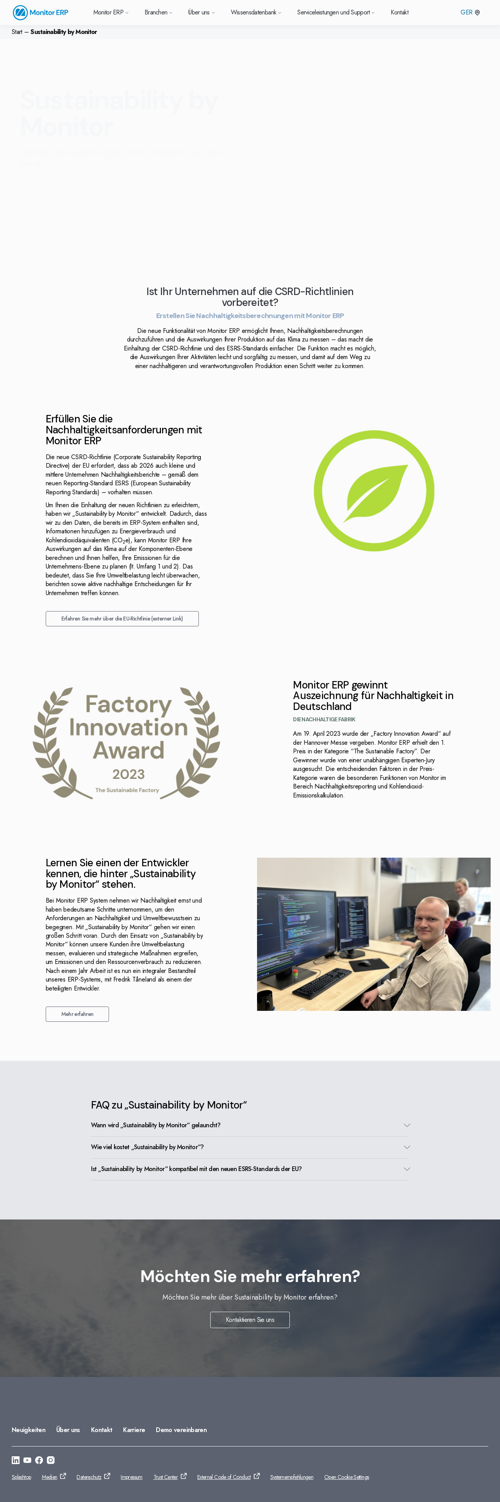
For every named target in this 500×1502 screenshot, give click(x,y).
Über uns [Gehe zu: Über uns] (68, 1429)
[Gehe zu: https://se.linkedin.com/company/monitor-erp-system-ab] (16, 1461)
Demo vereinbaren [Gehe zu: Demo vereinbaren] (181, 1429)
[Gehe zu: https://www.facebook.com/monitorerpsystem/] (39, 1461)
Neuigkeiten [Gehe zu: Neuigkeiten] (28, 1429)
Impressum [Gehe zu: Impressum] (131, 1477)
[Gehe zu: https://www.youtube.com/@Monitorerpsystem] (27, 1461)
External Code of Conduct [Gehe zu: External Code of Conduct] (224, 1477)
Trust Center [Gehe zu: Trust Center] (166, 1477)
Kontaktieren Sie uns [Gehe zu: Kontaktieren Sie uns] (250, 1319)
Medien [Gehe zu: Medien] (49, 1477)
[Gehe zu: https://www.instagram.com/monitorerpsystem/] (51, 1461)
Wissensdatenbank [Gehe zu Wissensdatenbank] (256, 12)
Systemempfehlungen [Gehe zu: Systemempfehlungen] (291, 1477)
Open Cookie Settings (346, 1477)
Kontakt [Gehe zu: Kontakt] (101, 1429)
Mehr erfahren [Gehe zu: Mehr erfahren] (78, 1014)
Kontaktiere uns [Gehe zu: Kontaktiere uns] (53, 192)
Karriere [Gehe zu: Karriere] (134, 1429)
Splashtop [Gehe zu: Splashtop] (21, 1477)
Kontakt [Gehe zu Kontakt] (399, 12)
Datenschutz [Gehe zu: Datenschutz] (89, 1477)
